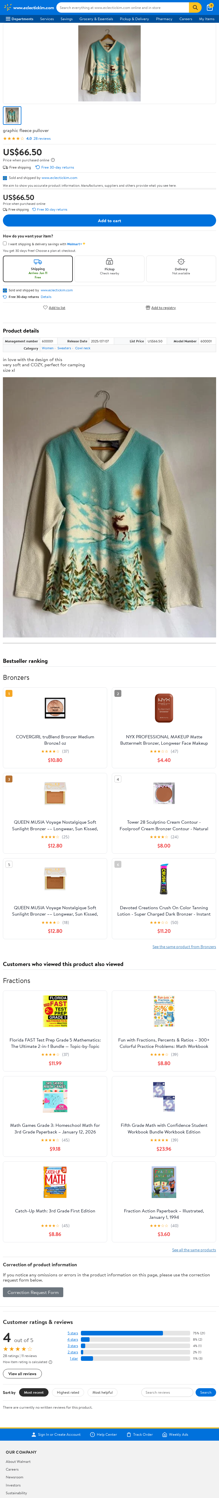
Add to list (54, 307)
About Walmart (18, 1461)
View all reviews (22, 1373)
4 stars (72, 1339)
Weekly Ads (175, 1434)
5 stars (73, 1333)
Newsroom (14, 1477)
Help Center (103, 1434)
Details (46, 297)
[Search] (195, 7)
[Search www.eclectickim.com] (122, 7)
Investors (13, 1485)
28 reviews (42, 138)
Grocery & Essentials (96, 18)
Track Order (139, 1434)
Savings (67, 18)
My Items (206, 18)
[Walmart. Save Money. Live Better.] (28, 7)
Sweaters (64, 348)
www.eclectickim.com (59, 177)
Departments (19, 18)
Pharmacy (164, 18)
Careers (185, 18)
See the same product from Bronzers (184, 946)
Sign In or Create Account (56, 1434)
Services (47, 18)
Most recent (34, 1392)
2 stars (73, 1352)
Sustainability (16, 1492)
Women (47, 348)
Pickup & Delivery (134, 18)
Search (205, 1392)
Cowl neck (82, 348)
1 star (74, 1358)
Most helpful (102, 1392)
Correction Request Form (33, 1292)
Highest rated (68, 1392)
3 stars (73, 1346)
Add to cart (109, 220)
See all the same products (194, 1249)
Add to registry (161, 307)
